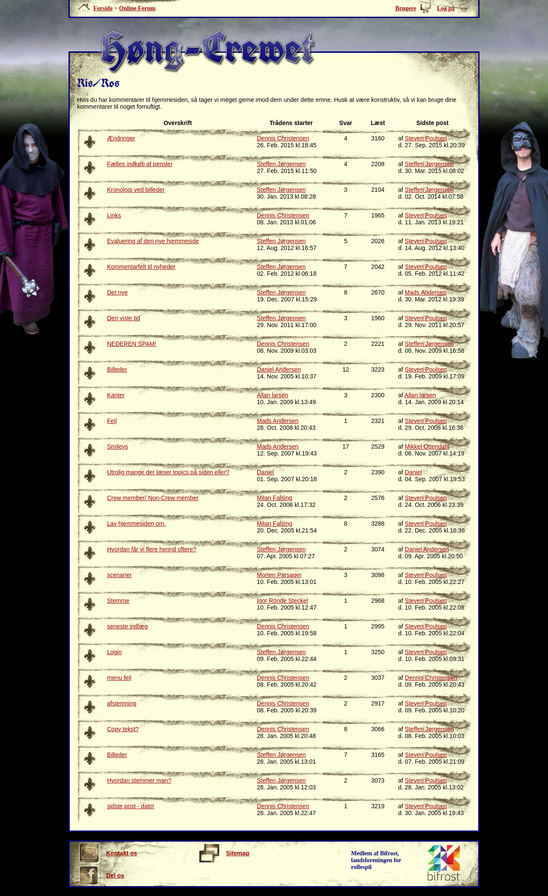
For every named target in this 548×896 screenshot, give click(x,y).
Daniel (265, 472)
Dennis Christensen (283, 138)
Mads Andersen (426, 292)
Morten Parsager (279, 575)
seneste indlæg (127, 626)
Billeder (117, 369)
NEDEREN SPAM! (131, 343)
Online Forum (137, 8)
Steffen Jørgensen (281, 164)
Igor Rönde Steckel (282, 600)
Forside (103, 8)
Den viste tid (123, 318)
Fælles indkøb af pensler (140, 164)
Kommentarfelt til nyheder (141, 266)
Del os (101, 875)
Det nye (117, 292)
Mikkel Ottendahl (427, 446)
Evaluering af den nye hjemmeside (153, 241)
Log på (446, 8)
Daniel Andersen (279, 369)
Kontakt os (107, 853)
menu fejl (119, 677)
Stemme (118, 600)
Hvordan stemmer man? (139, 780)
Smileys (117, 446)
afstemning (121, 703)
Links (114, 215)
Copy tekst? (123, 729)
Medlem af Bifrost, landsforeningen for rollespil (376, 860)
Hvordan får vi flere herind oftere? (152, 549)
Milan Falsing (274, 497)
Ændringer (121, 138)
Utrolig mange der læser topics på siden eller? (168, 472)
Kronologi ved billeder (136, 189)
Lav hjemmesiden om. (136, 523)
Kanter (116, 395)
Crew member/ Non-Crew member (153, 497)
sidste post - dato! (131, 806)
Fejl (112, 420)
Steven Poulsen (426, 138)
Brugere (405, 8)
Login (114, 652)
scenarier (119, 575)
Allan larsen (272, 395)
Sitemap (223, 853)
